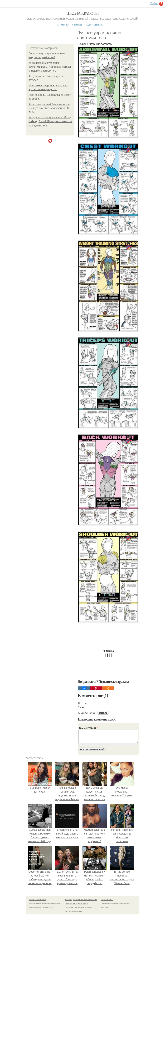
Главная (63, 24)
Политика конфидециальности (76, 903)
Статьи (77, 24)
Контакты (68, 900)
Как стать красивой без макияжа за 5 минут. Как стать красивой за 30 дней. (49, 108)
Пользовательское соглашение (85, 900)
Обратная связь (107, 900)
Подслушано (94, 24)
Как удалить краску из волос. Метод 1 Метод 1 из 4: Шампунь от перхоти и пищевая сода (50, 121)
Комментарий (87, 728)
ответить (103, 713)
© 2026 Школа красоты (37, 900)
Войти (154, 3)
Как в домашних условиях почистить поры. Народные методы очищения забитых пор (50, 67)
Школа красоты (82, 13)
